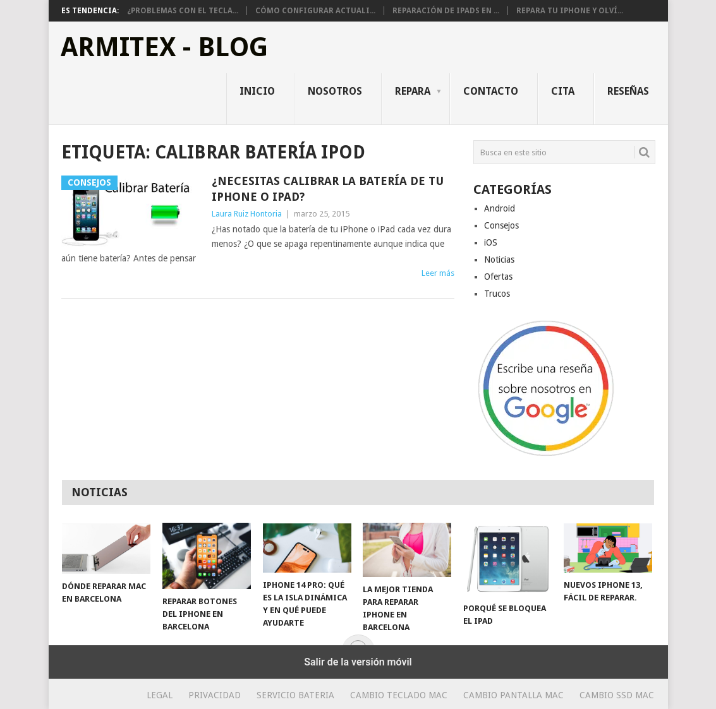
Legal (160, 695)
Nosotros (335, 91)
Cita (562, 91)
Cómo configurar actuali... (315, 10)
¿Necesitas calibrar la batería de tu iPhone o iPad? (328, 188)
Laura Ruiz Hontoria (247, 213)
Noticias (499, 259)
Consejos (501, 225)
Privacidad (214, 695)
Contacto (490, 91)
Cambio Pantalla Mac (513, 695)
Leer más (438, 273)
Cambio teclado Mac (398, 695)
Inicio (257, 91)
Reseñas (628, 91)
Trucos (497, 294)
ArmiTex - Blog (164, 47)
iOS (490, 242)
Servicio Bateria (295, 695)
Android (499, 208)
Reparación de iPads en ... (445, 10)
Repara (412, 91)
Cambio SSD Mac (616, 695)
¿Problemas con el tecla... (182, 10)
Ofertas (498, 276)
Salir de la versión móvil (358, 662)
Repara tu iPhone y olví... (569, 10)
